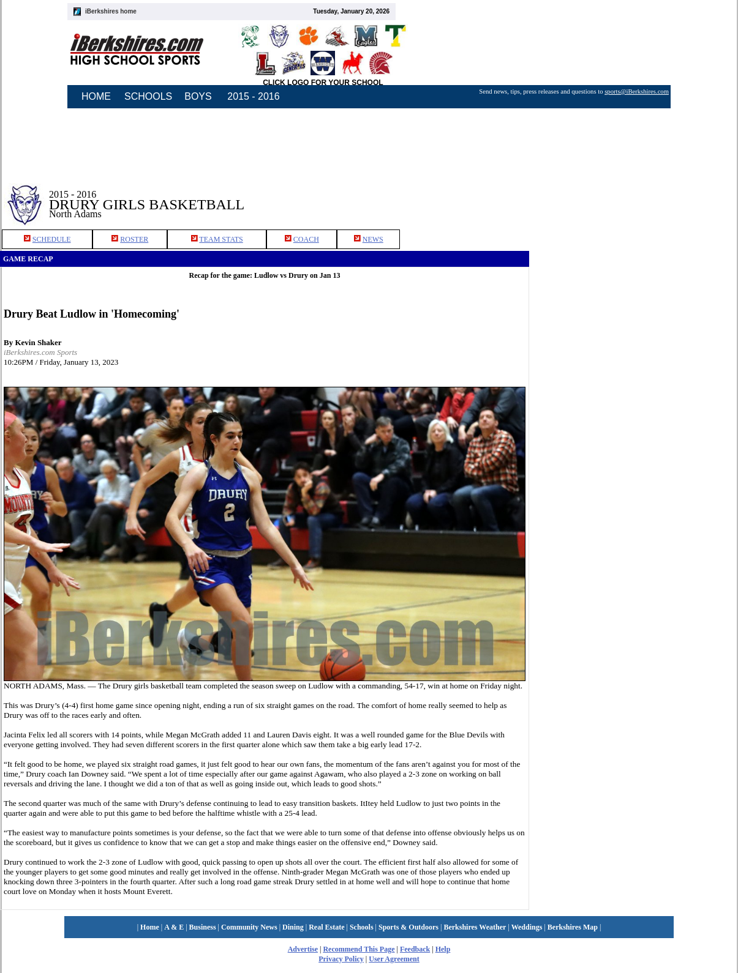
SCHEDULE (51, 239)
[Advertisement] (634, 195)
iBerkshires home (111, 11)
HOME (96, 96)
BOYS (197, 96)
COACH (306, 239)
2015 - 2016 (253, 96)
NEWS (373, 239)
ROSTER (134, 239)
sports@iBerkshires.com (636, 91)
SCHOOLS (148, 96)
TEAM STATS (221, 239)
